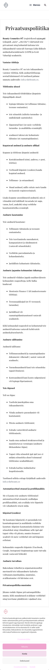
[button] (45, 5)
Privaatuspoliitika (24, 649)
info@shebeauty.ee (29, 79)
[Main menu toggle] (34, 5)
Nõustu (24, 656)
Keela (24, 663)
